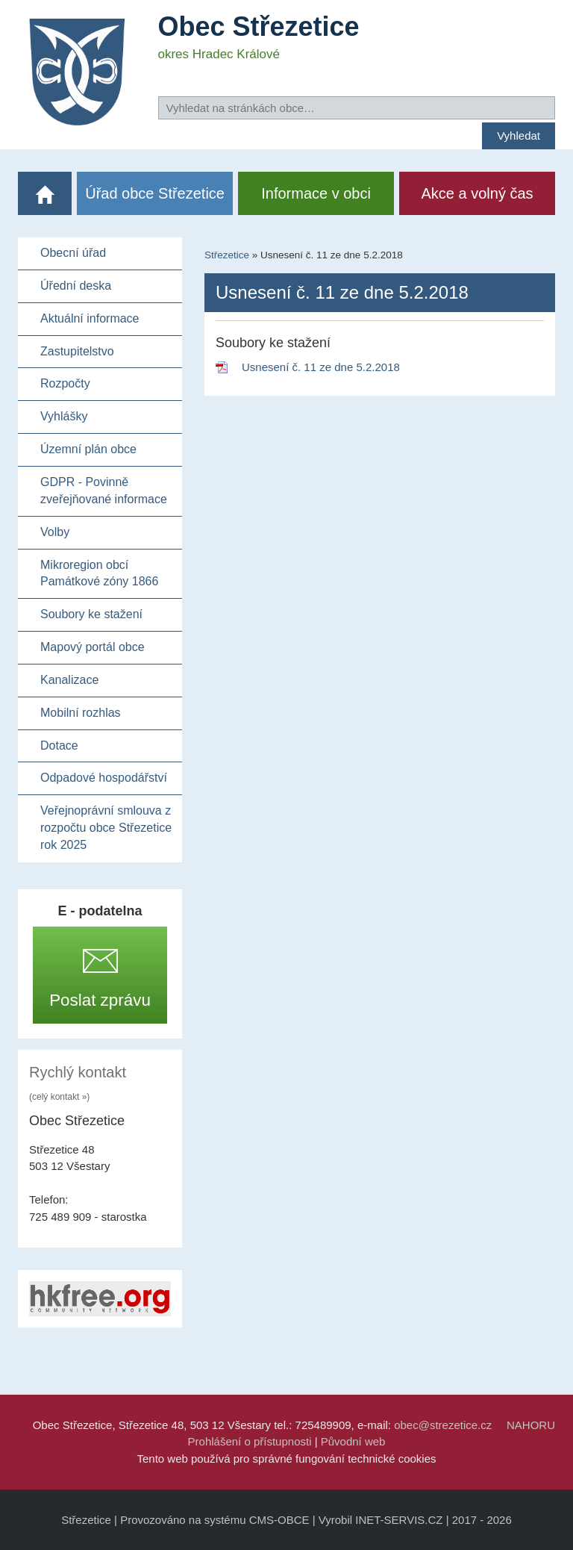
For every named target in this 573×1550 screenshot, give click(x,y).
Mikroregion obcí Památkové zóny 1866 (99, 573)
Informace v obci (316, 193)
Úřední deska (75, 285)
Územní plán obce (88, 449)
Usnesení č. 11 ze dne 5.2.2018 (321, 367)
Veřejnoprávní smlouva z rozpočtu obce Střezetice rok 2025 (106, 827)
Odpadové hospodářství (103, 777)
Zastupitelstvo (77, 351)
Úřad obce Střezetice (155, 193)
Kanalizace (69, 679)
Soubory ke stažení (91, 614)
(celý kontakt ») (59, 1097)
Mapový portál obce (92, 647)
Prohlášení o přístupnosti (250, 1441)
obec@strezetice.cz (443, 1425)
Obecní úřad (73, 252)
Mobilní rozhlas (80, 712)
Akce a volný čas (477, 193)
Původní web (353, 1441)
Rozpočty (65, 383)
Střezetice (226, 255)
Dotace (59, 745)
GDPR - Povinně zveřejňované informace (103, 490)
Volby (54, 532)
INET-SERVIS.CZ (398, 1519)
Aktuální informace (90, 318)
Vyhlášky (63, 416)
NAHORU (531, 1425)
